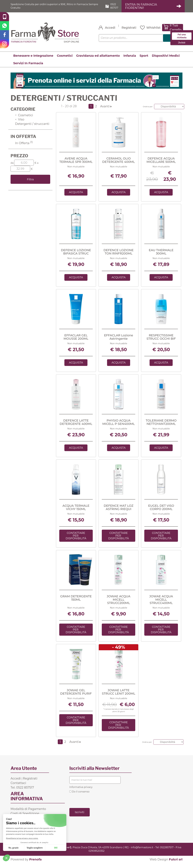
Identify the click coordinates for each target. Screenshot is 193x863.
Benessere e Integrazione (33, 55)
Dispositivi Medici (166, 55)
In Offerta (24, 143)
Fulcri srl (175, 859)
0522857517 (166, 847)
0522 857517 (114, 6)
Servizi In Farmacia (28, 63)
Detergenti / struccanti (32, 124)
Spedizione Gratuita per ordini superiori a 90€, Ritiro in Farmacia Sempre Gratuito (54, 6)
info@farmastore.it (142, 847)
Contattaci (18, 783)
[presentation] (92, 800)
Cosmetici (65, 55)
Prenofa (35, 859)
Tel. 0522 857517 (22, 787)
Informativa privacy (80, 787)
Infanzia (129, 55)
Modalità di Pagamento (28, 809)
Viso (19, 119)
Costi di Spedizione (25, 813)
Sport (144, 55)
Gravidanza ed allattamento (98, 55)
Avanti (105, 106)
